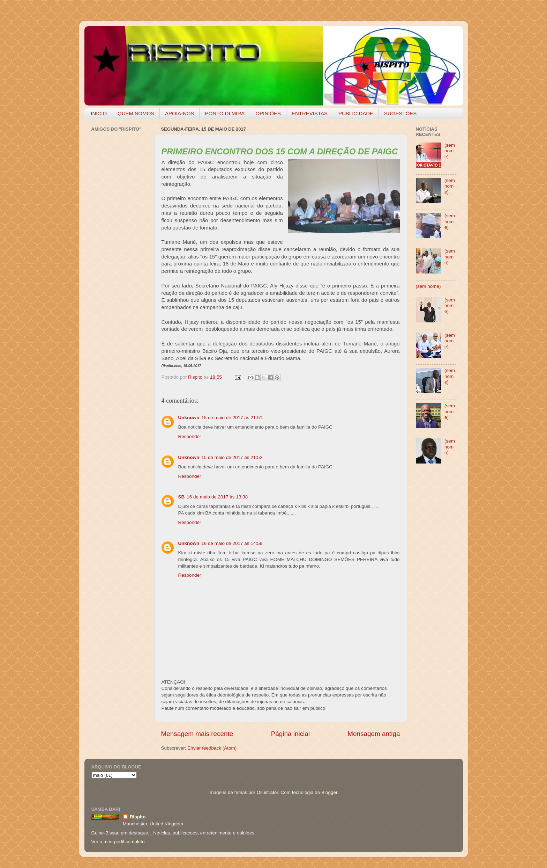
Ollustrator (267, 792)
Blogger (329, 792)
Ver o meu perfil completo (118, 841)
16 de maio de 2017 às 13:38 (217, 496)
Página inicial (290, 733)
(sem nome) (449, 151)
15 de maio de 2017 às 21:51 (231, 417)
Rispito (138, 816)
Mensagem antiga (373, 733)
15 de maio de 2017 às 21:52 (231, 457)
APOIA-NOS (179, 113)
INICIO (99, 113)
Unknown (189, 417)
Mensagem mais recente (197, 733)
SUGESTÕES (400, 113)
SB (181, 496)
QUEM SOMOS (136, 113)
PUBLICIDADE (355, 113)
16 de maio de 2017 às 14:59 (231, 543)
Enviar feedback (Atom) (212, 748)
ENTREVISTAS (310, 113)
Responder (189, 436)
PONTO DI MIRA (225, 113)
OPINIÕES (268, 113)
